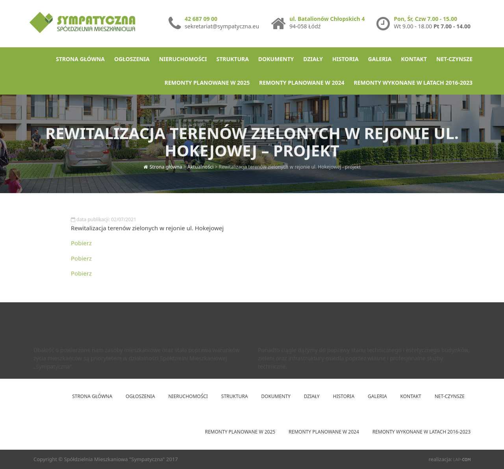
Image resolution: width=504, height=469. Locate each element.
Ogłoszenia (132, 59)
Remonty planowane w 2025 (207, 82)
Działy (313, 59)
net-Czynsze (454, 59)
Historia (345, 59)
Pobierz (81, 245)
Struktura (232, 59)
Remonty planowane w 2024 (301, 82)
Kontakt (414, 59)
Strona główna (80, 59)
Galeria (380, 59)
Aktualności (200, 165)
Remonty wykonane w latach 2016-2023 (413, 82)
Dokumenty (276, 59)
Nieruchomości (183, 59)
